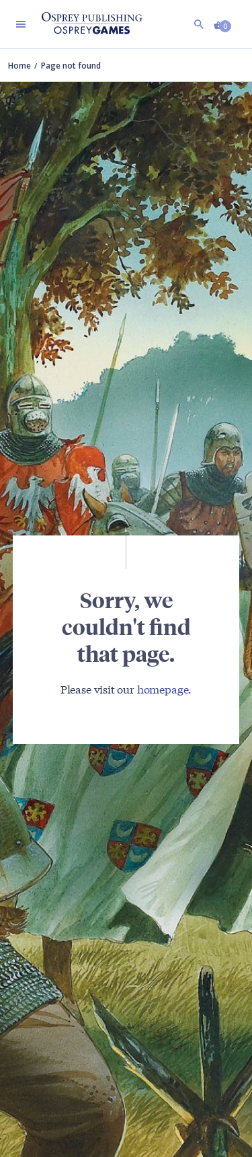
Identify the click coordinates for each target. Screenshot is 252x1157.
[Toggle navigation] (21, 24)
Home (19, 65)
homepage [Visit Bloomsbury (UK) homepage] (163, 688)
